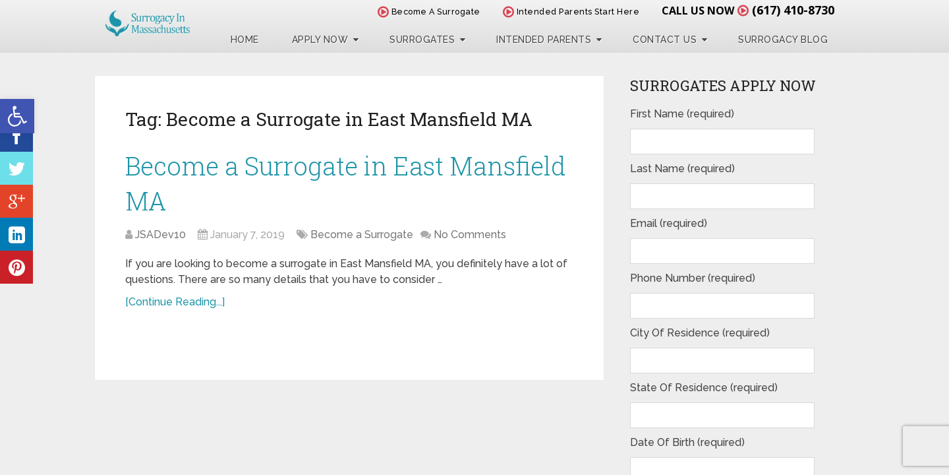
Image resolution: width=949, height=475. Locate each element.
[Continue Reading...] (175, 302)
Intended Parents (543, 39)
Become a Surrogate (361, 234)
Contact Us (665, 39)
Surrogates (422, 39)
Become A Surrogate (429, 11)
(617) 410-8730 (793, 10)
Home (245, 39)
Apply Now (320, 39)
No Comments (470, 234)
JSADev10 (160, 234)
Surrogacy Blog (783, 39)
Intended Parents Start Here (571, 11)
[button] (17, 116)
